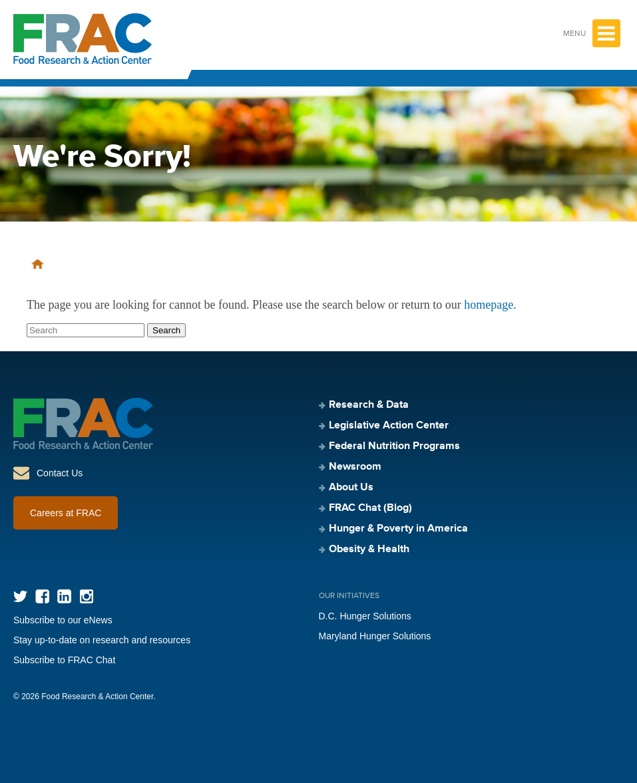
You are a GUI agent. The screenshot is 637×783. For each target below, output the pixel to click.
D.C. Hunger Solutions (365, 616)
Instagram (86, 596)
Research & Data (369, 405)
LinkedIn (64, 596)
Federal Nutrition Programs (394, 446)
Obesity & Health (369, 549)
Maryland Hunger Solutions (375, 636)
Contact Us (60, 473)
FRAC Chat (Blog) (370, 508)
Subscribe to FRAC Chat (64, 660)
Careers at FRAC (65, 513)
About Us (351, 487)
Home (38, 264)
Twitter (20, 596)
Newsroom (355, 467)
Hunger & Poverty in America (398, 529)
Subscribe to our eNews (62, 620)
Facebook (42, 596)
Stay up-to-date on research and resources (101, 640)
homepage (488, 304)
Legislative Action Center (389, 425)
